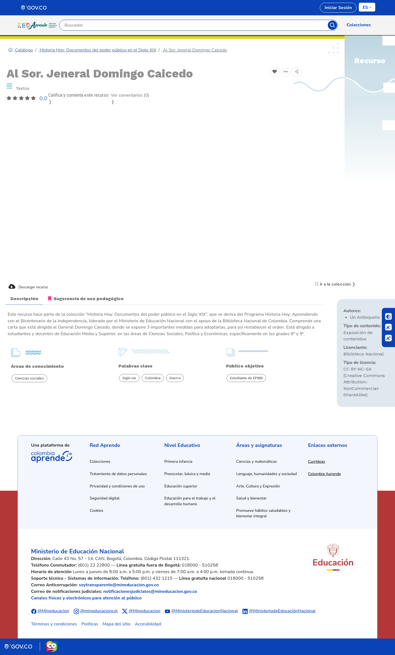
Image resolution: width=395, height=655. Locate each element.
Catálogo (20, 50)
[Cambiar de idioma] (367, 7)
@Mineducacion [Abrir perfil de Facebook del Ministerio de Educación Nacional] (53, 611)
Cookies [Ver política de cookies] (96, 510)
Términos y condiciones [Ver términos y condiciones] (54, 624)
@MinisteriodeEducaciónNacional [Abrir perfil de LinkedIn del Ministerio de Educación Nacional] (282, 611)
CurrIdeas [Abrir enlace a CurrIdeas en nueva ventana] (316, 461)
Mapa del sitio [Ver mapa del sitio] (117, 624)
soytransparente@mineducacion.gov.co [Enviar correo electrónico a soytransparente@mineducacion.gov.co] (119, 585)
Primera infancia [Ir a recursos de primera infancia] (178, 461)
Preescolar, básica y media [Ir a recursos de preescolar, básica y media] (187, 473)
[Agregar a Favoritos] (275, 72)
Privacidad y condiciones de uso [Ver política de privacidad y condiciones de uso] (117, 486)
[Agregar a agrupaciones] (286, 72)
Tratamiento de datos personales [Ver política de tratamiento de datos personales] (118, 473)
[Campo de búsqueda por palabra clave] (194, 25)
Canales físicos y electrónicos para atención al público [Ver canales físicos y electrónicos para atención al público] (86, 598)
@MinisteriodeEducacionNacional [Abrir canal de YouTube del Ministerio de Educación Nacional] (204, 611)
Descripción (24, 298)
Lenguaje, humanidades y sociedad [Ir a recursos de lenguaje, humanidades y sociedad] (266, 473)
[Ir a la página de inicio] (38, 25)
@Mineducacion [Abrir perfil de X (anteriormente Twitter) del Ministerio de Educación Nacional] (144, 611)
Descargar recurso (28, 287)
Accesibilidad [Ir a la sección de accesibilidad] (148, 624)
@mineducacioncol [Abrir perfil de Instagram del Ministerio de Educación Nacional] (99, 611)
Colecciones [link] (359, 25)
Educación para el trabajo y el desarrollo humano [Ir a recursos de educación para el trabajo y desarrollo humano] (190, 501)
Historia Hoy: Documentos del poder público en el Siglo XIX (97, 50)
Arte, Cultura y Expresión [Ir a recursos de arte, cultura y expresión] (258, 486)
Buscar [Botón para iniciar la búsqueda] (332, 25)
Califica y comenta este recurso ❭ (78, 98)
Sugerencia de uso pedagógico (86, 298)
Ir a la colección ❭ (335, 284)
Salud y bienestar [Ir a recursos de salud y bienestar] (251, 498)
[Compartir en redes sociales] (297, 72)
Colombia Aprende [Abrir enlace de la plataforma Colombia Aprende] (51, 457)
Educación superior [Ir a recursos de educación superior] (180, 486)
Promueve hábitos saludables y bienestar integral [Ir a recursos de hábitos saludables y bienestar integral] (263, 513)
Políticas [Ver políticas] (89, 624)
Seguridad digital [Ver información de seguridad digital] (105, 498)
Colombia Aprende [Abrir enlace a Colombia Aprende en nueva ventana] (324, 473)
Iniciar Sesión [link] (338, 8)
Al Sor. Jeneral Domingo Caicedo (194, 50)
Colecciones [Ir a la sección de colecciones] (100, 461)
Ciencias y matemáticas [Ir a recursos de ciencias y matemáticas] (256, 461)
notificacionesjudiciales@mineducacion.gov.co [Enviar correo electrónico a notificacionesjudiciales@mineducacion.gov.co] (150, 591)
